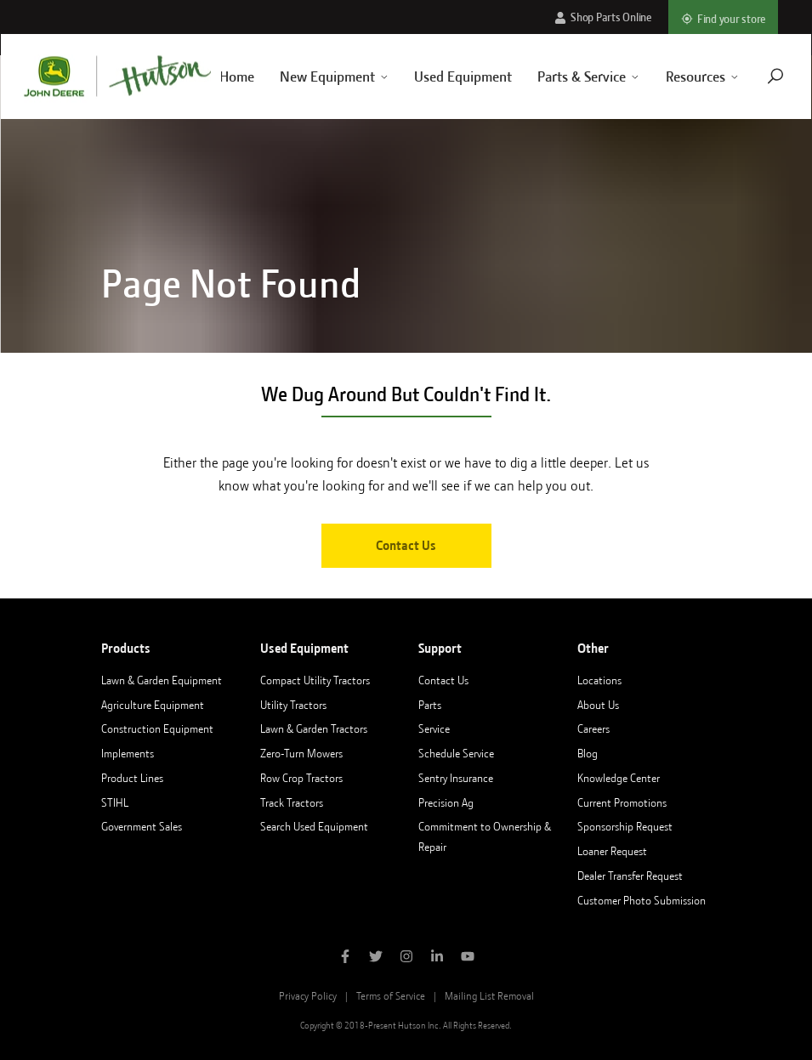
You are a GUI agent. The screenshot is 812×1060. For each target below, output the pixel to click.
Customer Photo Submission (641, 900)
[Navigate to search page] (755, 76)
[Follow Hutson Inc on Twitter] (376, 957)
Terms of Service (390, 995)
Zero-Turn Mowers (301, 753)
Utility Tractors (293, 704)
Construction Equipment (157, 728)
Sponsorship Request (625, 826)
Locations (599, 680)
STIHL (114, 802)
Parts (429, 704)
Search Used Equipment (314, 826)
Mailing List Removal (489, 995)
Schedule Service (456, 753)
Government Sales (141, 826)
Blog (587, 753)
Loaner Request (612, 851)
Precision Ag (446, 802)
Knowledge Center (618, 778)
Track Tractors (291, 802)
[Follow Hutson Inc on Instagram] (406, 957)
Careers (593, 728)
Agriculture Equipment (152, 704)
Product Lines (132, 778)
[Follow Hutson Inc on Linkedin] (437, 957)
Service (434, 728)
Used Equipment (443, 76)
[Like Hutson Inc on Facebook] (345, 957)
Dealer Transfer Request (630, 875)
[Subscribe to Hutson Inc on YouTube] (467, 957)
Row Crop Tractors (301, 778)
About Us (598, 704)
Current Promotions (622, 802)
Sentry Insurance (455, 778)
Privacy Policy (308, 995)
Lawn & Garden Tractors (313, 728)
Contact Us (406, 545)
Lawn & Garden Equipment (161, 680)
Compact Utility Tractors (315, 680)
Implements (127, 753)
